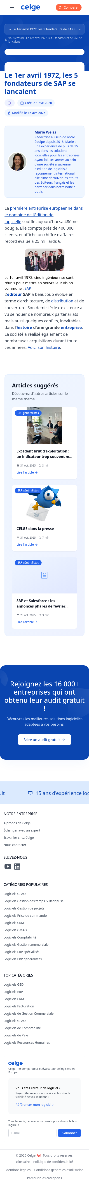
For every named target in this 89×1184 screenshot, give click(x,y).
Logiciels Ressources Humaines (27, 1042)
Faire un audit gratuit (44, 739)
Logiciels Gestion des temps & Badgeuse (34, 901)
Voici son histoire (44, 347)
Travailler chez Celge (19, 837)
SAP (28, 288)
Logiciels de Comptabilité (22, 1028)
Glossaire (23, 1162)
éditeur (14, 294)
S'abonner (69, 1133)
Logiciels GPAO (15, 894)
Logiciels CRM (14, 923)
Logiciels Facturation (19, 1006)
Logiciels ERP (13, 992)
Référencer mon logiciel (35, 1104)
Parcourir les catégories (44, 1178)
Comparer (69, 7)
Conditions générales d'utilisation (59, 1170)
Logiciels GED (13, 984)
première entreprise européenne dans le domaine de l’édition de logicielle (44, 214)
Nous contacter (15, 845)
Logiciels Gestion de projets (24, 908)
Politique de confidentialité (53, 1162)
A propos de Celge (17, 823)
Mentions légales (18, 1170)
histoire (24, 327)
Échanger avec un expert (22, 830)
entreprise (71, 327)
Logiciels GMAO (15, 930)
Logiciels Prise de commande (25, 915)
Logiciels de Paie (16, 1035)
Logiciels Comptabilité (20, 937)
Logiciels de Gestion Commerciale (29, 1013)
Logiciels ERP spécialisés (22, 952)
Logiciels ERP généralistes (23, 959)
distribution (62, 301)
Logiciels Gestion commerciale (26, 944)
